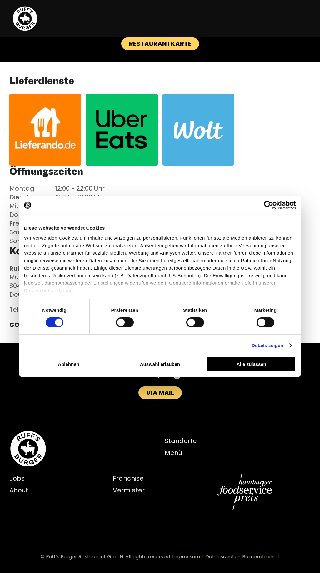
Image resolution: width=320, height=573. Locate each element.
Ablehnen (68, 364)
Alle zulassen (251, 364)
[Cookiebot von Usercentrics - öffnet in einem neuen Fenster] (268, 205)
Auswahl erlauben (160, 364)
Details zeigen (267, 345)
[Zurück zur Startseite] (25, 19)
